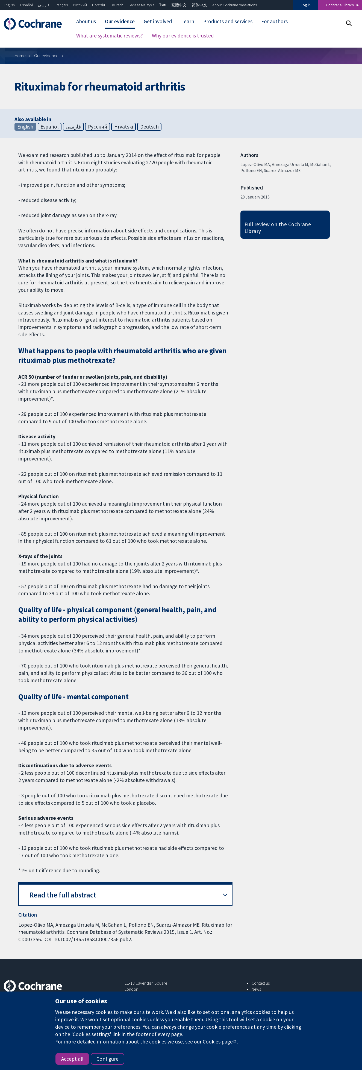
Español (26, 4)
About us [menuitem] (86, 21)
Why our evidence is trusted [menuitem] (183, 35)
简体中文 (199, 4)
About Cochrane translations (234, 4)
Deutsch (116, 4)
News (256, 989)
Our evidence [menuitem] (120, 21)
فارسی (43, 4)
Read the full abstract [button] (63, 894)
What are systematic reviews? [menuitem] (109, 35)
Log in (306, 4)
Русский (80, 4)
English (9, 4)
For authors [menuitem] (274, 21)
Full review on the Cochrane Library (278, 227)
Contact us (261, 983)
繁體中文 (179, 4)
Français (61, 4)
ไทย (163, 4)
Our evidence (46, 55)
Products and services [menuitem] (227, 21)
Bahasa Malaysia (141, 4)
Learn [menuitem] (187, 21)
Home (20, 55)
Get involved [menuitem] (158, 21)
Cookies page (218, 1041)
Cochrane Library (340, 4)
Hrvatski (98, 4)
